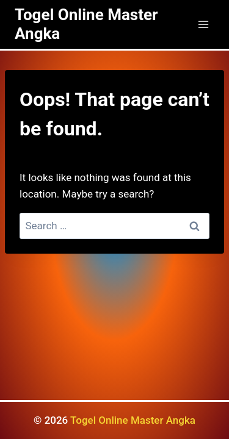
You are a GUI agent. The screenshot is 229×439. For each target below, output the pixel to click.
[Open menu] (203, 24)
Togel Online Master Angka (132, 420)
